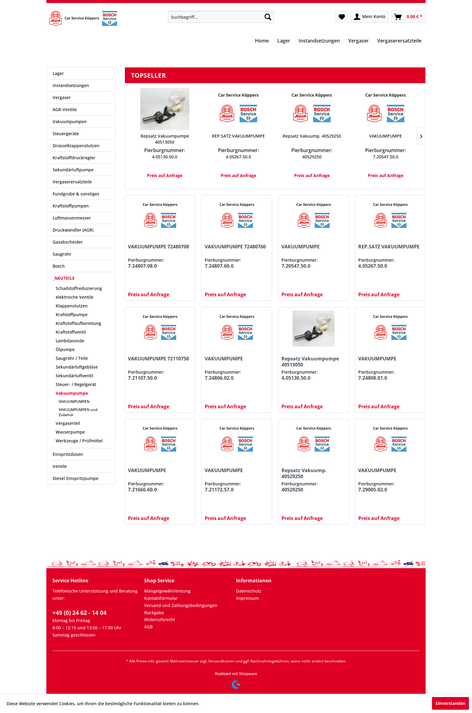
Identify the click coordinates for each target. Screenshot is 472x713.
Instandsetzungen (71, 85)
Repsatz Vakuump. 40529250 (312, 136)
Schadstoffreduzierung (79, 288)
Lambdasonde (70, 341)
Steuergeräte (66, 133)
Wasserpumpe (70, 432)
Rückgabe (154, 612)
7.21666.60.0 (142, 490)
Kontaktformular (161, 598)
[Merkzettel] (341, 17)
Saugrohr (62, 254)
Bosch (59, 266)
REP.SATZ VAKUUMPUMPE (238, 136)
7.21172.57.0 (219, 490)
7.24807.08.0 (142, 266)
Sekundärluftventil (74, 375)
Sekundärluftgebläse (77, 367)
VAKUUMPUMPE (385, 136)
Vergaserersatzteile (72, 182)
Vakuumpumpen (70, 121)
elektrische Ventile (74, 297)
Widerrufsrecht (159, 619)
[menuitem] (221, 17)
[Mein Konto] (370, 17)
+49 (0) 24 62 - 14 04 (79, 613)
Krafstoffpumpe (72, 314)
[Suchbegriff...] (221, 17)
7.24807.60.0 (219, 266)
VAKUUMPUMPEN (74, 401)
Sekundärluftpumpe (73, 170)
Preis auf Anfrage (164, 175)
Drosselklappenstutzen (76, 145)
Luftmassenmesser (72, 218)
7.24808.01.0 (372, 378)
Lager (58, 73)
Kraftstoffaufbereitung (78, 323)
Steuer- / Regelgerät (76, 384)
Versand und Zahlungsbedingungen (180, 605)
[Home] (262, 41)
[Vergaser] (358, 41)
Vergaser (62, 97)
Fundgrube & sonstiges (76, 194)
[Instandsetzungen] (319, 41)
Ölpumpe (65, 349)
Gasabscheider (68, 242)
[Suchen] (268, 17)
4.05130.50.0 (164, 157)
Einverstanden (450, 703)
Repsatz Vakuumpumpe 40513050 (165, 139)
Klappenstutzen (72, 306)
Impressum (247, 598)
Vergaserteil (68, 423)
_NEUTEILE (64, 278)
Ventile (60, 466)
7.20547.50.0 (385, 157)
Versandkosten (221, 661)
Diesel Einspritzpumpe (75, 478)
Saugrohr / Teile (72, 358)
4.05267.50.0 (238, 157)
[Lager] (283, 41)
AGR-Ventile (65, 109)
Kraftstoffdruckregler (74, 157)
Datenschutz (248, 591)
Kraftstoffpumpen (71, 206)
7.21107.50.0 (142, 378)
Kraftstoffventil (71, 332)
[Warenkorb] (408, 17)
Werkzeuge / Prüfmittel (79, 441)
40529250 (311, 157)
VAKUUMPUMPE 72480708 (158, 247)
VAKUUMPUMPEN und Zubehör (78, 412)
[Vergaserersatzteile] (399, 41)
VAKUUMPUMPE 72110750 (158, 359)
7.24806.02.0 (219, 378)
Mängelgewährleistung (167, 591)
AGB (148, 627)
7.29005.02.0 (372, 490)
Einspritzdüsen (68, 454)
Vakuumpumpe (72, 393)
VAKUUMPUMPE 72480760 (235, 247)
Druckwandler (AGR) (73, 230)
